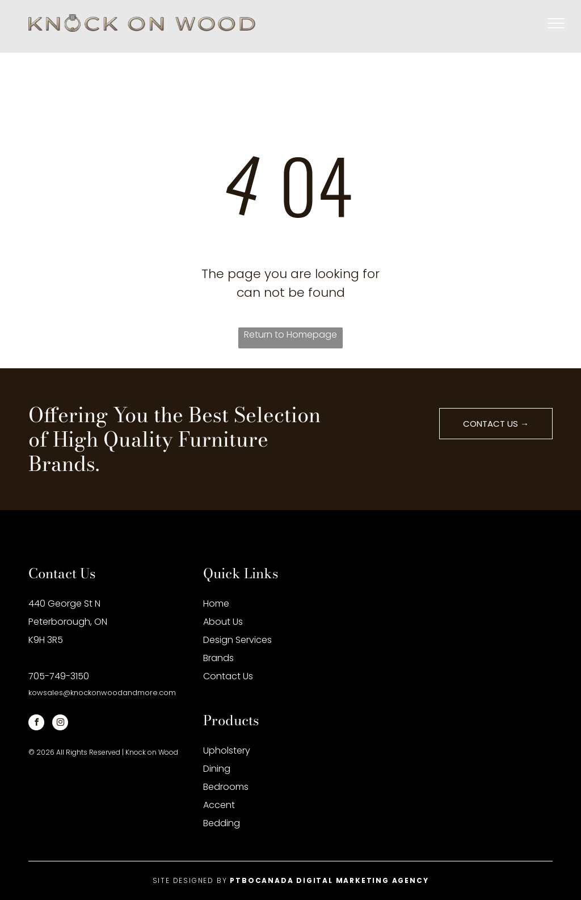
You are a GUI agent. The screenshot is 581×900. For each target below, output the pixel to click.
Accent (219, 804)
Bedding (221, 823)
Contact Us (228, 676)
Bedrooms (226, 786)
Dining (216, 768)
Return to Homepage (290, 334)
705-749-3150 (58, 676)
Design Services (237, 639)
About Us (223, 621)
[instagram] (60, 723)
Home (216, 603)
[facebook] (36, 723)
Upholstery (226, 750)
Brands (218, 658)
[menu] (556, 23)
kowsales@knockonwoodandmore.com (102, 692)
